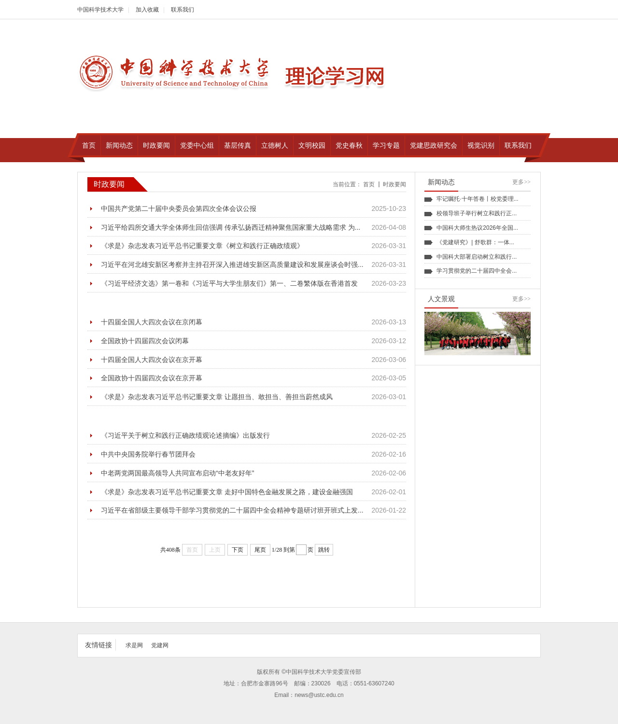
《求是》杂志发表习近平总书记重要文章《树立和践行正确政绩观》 (202, 246)
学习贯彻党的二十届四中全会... (476, 270)
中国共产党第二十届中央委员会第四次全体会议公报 (178, 208)
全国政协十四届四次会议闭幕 (145, 341)
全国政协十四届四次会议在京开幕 (151, 378)
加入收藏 (147, 9)
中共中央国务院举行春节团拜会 (148, 454)
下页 (237, 549)
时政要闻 (394, 184)
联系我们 (182, 9)
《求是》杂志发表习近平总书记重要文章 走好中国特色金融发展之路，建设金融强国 (227, 492)
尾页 (260, 549)
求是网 (134, 645)
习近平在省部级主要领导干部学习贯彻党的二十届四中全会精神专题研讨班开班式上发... (232, 510)
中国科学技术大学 (100, 9)
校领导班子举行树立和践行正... (476, 213)
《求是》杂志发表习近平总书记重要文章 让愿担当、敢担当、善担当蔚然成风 (217, 397)
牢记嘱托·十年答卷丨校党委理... (477, 198)
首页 (369, 184)
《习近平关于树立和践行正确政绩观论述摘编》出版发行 (185, 435)
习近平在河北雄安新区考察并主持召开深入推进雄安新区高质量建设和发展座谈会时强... (232, 264)
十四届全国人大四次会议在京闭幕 (151, 322)
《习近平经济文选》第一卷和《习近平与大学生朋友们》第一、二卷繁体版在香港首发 (229, 283)
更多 (521, 182)
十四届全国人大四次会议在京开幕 (151, 359)
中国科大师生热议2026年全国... (477, 227)
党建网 (160, 645)
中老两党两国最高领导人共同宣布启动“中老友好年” (177, 473)
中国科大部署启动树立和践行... (476, 256)
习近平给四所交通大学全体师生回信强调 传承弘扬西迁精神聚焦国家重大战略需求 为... (230, 227)
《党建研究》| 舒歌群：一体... (475, 242)
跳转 (324, 549)
